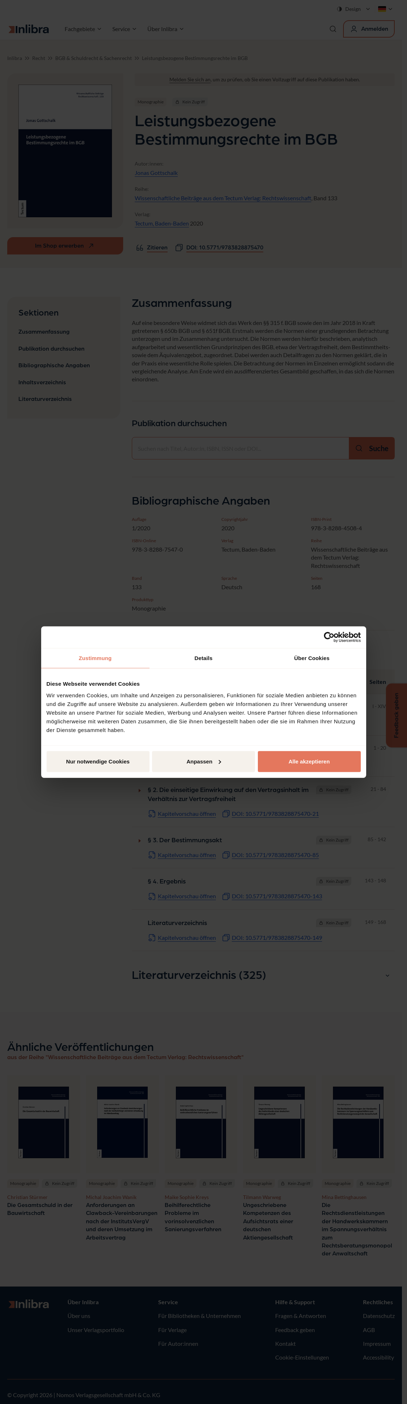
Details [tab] (204, 658)
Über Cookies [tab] (312, 658)
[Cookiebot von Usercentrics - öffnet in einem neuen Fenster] (329, 637)
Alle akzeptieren (309, 761)
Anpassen (203, 761)
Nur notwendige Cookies (98, 761)
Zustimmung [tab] (95, 658)
